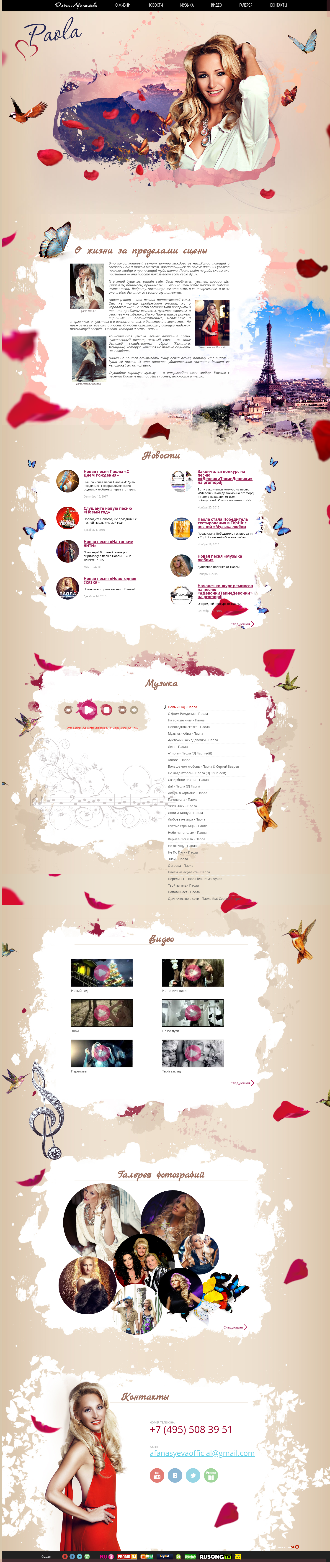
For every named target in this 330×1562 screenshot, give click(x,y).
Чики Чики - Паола (182, 806)
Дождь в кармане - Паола (187, 793)
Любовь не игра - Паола (186, 819)
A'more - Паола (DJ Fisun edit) (190, 753)
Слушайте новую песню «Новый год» (108, 510)
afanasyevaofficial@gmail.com (202, 1453)
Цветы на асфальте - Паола (189, 872)
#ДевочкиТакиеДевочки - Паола (193, 740)
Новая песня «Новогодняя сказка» (110, 580)
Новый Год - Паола (182, 707)
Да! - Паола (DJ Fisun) (184, 786)
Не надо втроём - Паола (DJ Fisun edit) (197, 773)
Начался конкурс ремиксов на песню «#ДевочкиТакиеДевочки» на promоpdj (225, 591)
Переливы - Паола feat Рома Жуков (195, 879)
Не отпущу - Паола (182, 846)
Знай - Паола (178, 859)
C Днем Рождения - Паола (188, 713)
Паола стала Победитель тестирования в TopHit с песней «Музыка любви (223, 523)
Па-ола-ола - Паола (182, 799)
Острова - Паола (180, 865)
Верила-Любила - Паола (186, 839)
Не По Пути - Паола (183, 852)
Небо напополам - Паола (187, 832)
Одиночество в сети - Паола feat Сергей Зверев (205, 898)
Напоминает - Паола (184, 892)
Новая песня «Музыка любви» (220, 558)
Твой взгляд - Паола (183, 885)
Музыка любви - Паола (185, 733)
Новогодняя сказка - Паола (189, 727)
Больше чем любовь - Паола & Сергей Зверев (203, 766)
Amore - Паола (179, 760)
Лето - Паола (178, 746)
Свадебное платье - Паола (188, 779)
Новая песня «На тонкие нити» (108, 543)
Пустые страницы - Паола (188, 826)
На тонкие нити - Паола (186, 720)
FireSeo (293, 1547)
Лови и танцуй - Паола (185, 812)
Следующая (240, 624)
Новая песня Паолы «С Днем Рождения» (106, 473)
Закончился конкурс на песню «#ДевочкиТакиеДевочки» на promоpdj (225, 477)
